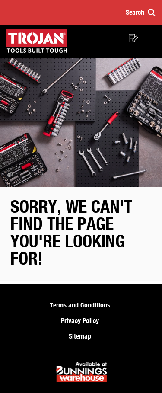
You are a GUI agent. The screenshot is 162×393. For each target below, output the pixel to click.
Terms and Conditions (80, 304)
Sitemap (80, 336)
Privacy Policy (80, 320)
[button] (140, 12)
